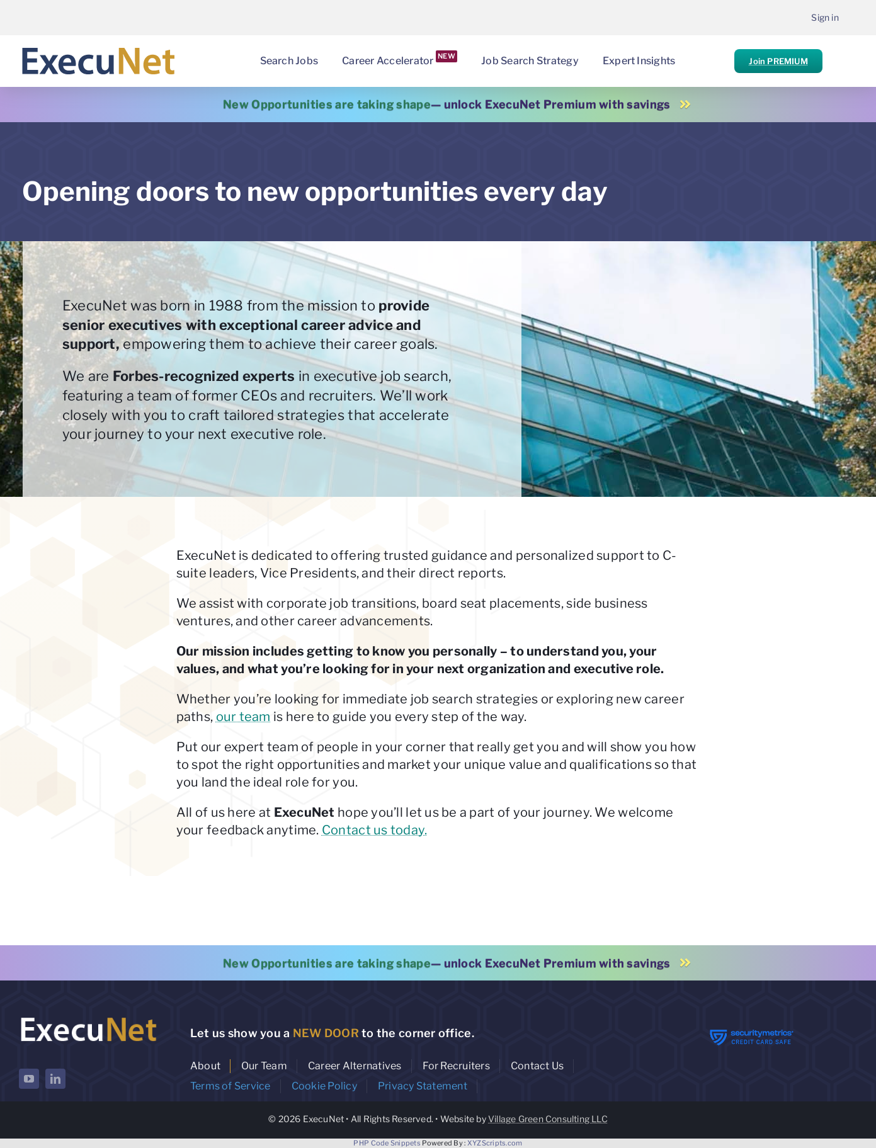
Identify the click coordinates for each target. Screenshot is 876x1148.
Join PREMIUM (778, 61)
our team (243, 716)
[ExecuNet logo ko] (88, 1017)
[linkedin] (55, 1079)
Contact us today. (375, 830)
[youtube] (29, 1079)
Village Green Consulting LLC (548, 1118)
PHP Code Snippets (387, 1143)
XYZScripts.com (495, 1143)
